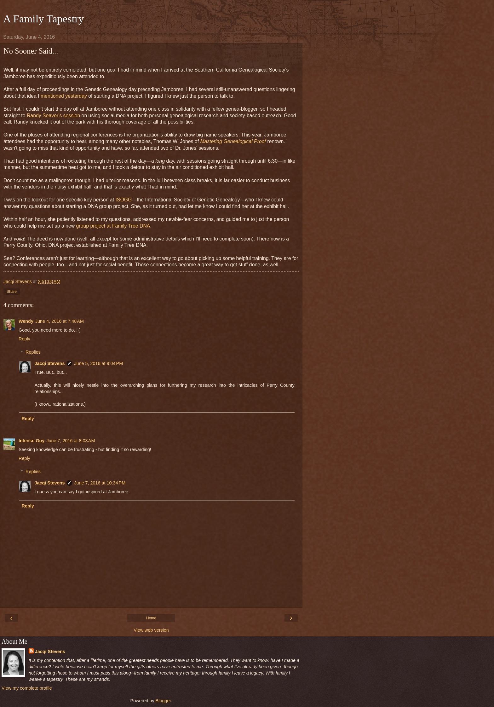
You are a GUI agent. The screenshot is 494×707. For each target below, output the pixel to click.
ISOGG (123, 199)
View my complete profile (27, 688)
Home (151, 618)
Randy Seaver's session (53, 115)
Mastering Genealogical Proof (233, 141)
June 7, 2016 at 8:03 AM (70, 440)
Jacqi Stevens (49, 363)
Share (12, 291)
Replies (33, 352)
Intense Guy (31, 440)
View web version (151, 630)
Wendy (26, 321)
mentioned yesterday (64, 96)
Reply (24, 338)
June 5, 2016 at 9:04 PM (98, 363)
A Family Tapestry (43, 19)
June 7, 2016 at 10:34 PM (99, 482)
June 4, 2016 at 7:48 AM (59, 321)
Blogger (163, 700)
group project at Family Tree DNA (113, 226)
